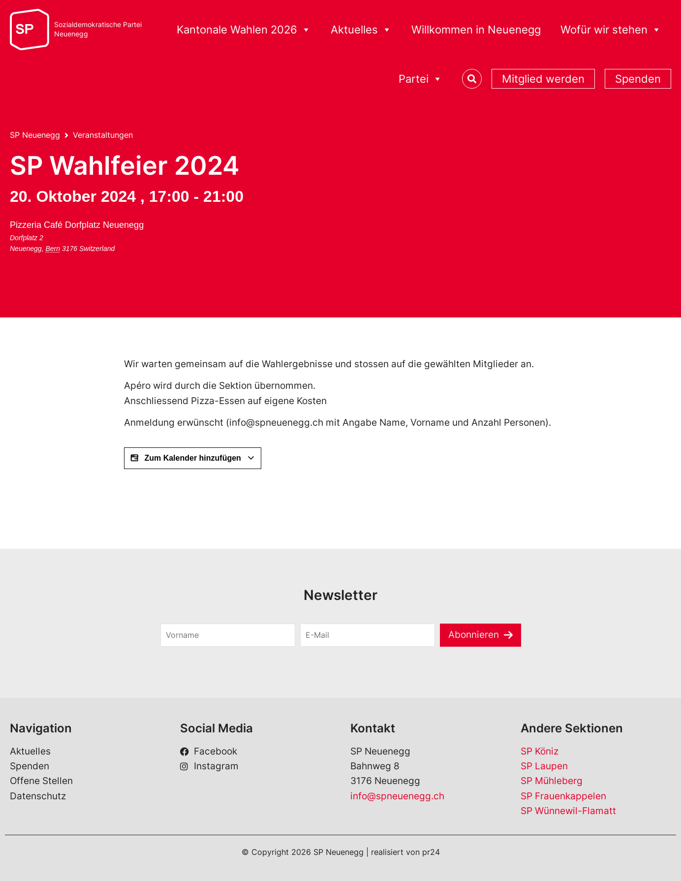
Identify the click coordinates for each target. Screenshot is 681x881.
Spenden (638, 78)
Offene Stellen (41, 781)
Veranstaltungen (103, 135)
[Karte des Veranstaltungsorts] (188, 254)
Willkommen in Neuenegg (476, 29)
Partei (420, 79)
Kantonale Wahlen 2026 (244, 29)
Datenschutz (38, 796)
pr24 (431, 852)
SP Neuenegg (35, 135)
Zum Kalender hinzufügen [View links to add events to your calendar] (192, 458)
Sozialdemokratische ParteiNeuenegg (98, 29)
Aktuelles (361, 29)
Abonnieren (473, 634)
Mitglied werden (543, 78)
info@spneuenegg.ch (397, 796)
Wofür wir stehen (610, 29)
